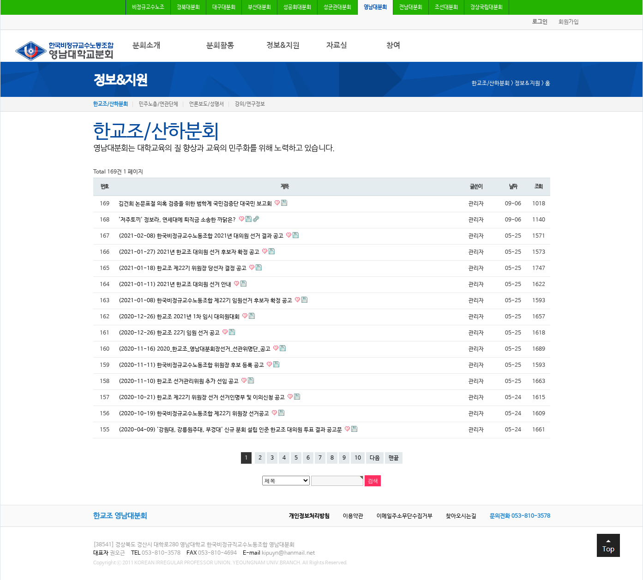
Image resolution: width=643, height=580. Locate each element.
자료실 (336, 45)
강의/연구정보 (250, 104)
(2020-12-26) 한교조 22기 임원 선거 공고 (170, 333)
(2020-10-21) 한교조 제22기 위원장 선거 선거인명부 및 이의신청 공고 (202, 398)
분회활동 (220, 45)
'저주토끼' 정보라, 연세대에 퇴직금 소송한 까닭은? (178, 220)
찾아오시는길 (461, 516)
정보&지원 (283, 45)
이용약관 (353, 516)
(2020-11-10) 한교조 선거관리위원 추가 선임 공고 (179, 381)
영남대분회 (375, 7)
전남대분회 (410, 7)
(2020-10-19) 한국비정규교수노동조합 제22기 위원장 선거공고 (194, 414)
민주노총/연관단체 (158, 104)
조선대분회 (446, 7)
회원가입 (569, 22)
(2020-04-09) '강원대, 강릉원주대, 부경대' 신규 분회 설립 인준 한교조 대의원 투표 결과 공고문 (231, 430)
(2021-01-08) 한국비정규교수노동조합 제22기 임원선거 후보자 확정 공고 (206, 301)
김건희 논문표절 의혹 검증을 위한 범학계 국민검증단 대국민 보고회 (196, 204)
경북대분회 (188, 7)
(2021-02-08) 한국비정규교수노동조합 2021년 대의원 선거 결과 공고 (202, 236)
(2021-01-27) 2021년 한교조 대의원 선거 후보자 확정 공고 (190, 252)
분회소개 (146, 45)
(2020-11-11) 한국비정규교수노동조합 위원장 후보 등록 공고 (192, 365)
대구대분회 (223, 7)
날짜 (513, 187)
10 (358, 458)
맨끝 (394, 458)
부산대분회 (259, 7)
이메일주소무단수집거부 (405, 516)
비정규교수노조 (148, 7)
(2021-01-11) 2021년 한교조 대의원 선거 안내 (176, 284)
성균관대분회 (337, 7)
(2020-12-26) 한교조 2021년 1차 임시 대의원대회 (180, 317)
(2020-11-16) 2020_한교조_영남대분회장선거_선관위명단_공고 (195, 349)
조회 (539, 187)
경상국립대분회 (486, 7)
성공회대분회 (297, 7)
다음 (375, 458)
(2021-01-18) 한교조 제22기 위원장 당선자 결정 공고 (183, 268)
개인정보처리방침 (309, 516)
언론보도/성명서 (206, 104)
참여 (393, 45)
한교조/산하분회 (110, 104)
